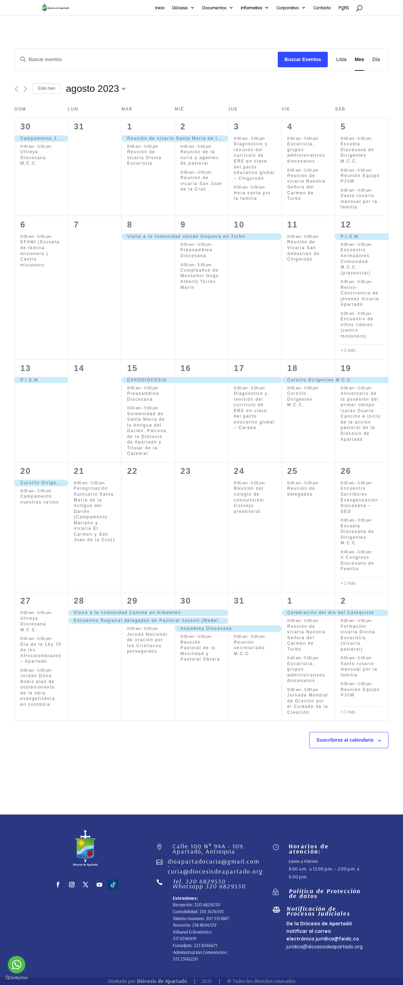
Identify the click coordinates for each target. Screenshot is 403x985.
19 (346, 368)
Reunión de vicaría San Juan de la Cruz (201, 183)
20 (25, 471)
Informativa (251, 7)
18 (292, 368)
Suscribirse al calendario (345, 740)
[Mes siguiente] (25, 89)
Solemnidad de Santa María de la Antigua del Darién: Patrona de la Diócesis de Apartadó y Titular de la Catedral (146, 433)
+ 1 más (348, 350)
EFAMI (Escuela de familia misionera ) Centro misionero (40, 253)
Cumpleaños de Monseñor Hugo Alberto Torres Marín (199, 279)
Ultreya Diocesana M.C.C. (33, 157)
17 (239, 368)
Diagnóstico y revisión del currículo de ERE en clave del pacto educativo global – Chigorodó (254, 161)
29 (132, 600)
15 (132, 368)
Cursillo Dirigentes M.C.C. (300, 399)
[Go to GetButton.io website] (17, 978)
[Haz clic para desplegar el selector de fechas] (96, 89)
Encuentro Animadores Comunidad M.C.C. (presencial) (356, 261)
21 (79, 471)
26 (346, 471)
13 (25, 368)
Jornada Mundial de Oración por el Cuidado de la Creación (307, 704)
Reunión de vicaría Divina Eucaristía (144, 157)
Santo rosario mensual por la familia (359, 201)
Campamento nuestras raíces (39, 499)
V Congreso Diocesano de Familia (357, 563)
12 (346, 224)
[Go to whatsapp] (16, 964)
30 (25, 126)
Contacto (322, 7)
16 (185, 368)
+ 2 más (348, 583)
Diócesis (180, 7)
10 (239, 224)
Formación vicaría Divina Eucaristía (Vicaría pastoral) (358, 638)
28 (79, 600)
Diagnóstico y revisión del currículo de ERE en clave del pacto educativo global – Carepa (254, 410)
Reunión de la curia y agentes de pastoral (199, 157)
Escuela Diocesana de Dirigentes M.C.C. (357, 153)
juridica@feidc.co (337, 939)
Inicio (160, 7)
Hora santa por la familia (252, 196)
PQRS (343, 7)
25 (292, 471)
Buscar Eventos (303, 59)
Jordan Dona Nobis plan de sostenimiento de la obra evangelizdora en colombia (37, 690)
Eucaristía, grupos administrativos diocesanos (306, 153)
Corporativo (287, 7)
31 (239, 600)
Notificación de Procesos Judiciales (318, 911)
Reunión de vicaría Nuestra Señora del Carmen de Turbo (306, 187)
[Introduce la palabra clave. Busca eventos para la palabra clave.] (146, 59)
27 (25, 600)
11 (292, 224)
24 (239, 471)
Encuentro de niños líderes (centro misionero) (357, 327)
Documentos (214, 7)
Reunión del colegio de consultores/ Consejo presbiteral (249, 500)
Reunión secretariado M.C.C (249, 648)
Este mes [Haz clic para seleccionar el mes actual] (46, 88)
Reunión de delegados (301, 491)
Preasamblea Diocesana (196, 252)
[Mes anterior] (16, 89)
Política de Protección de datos (325, 893)
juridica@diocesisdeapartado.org (324, 947)
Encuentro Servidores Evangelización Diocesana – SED (359, 500)
